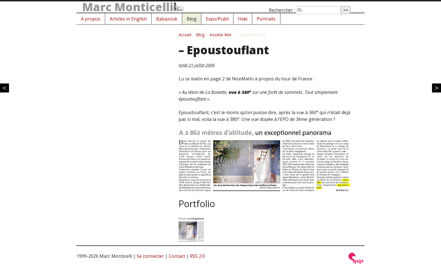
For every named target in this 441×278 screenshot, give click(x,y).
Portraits (266, 19)
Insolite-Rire (220, 34)
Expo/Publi (217, 19)
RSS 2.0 (197, 256)
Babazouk (166, 19)
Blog (192, 19)
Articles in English (128, 19)
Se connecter (150, 256)
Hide (243, 19)
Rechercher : (282, 10)
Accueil (185, 34)
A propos (90, 19)
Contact (177, 256)
